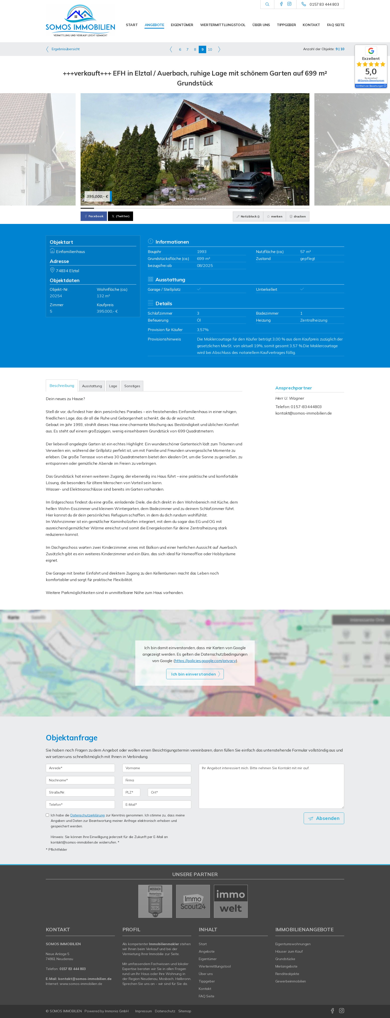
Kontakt (311, 25)
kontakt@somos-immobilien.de (303, 413)
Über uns (261, 25)
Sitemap (184, 1011)
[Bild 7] (168, 208)
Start (132, 25)
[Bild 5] (141, 208)
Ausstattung (92, 386)
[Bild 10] (208, 208)
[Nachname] (80, 780)
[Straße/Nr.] (80, 792)
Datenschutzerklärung (87, 815)
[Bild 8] (181, 208)
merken (274, 216)
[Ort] (169, 792)
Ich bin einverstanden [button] (193, 674)
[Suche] (267, 4)
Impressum (143, 1011)
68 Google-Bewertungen (371, 80)
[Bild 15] (276, 208)
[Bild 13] (248, 208)
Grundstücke (285, 959)
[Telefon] (80, 804)
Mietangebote (286, 966)
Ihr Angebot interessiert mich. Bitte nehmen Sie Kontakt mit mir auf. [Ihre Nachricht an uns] (271, 786)
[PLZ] (131, 792)
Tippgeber (286, 25)
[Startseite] (80, 20)
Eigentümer (182, 25)
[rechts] (219, 49)
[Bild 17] (302, 208)
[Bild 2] (100, 208)
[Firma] (157, 780)
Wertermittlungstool (223, 25)
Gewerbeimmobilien (290, 981)
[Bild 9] (195, 208)
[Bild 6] (154, 208)
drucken (297, 216)
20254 (56, 295)
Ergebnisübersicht (63, 49)
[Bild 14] (262, 208)
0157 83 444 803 (324, 4)
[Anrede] (80, 768)
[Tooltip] (384, 86)
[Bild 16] (289, 208)
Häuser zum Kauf (289, 951)
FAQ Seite (335, 25)
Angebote (154, 25)
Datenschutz (165, 1011)
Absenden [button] (328, 818)
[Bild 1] (87, 208)
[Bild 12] (235, 208)
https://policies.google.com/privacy (205, 660)
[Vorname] (157, 768)
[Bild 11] (222, 208)
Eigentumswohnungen (293, 944)
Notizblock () (247, 216)
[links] (171, 49)
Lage (113, 386)
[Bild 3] (114, 208)
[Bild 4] (127, 208)
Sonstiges (132, 386)
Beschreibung (61, 385)
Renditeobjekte (287, 974)
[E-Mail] (157, 804)
